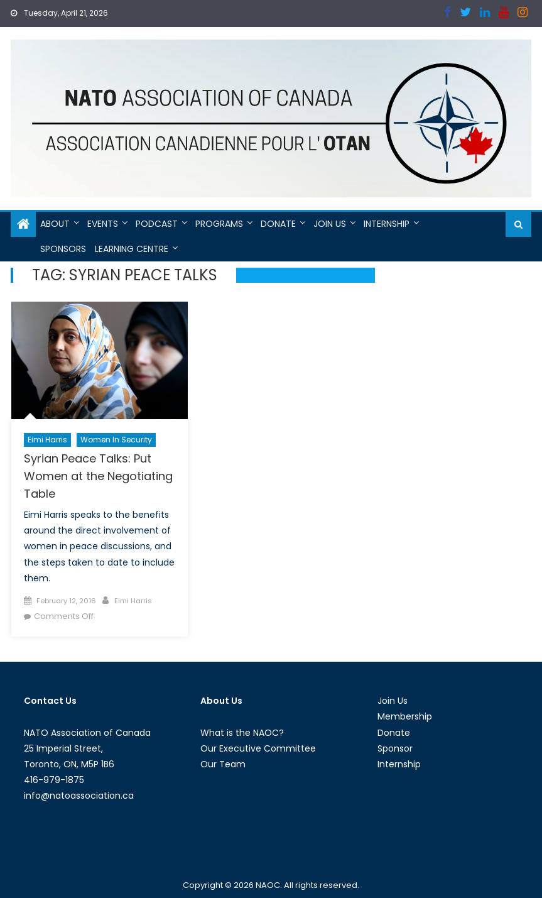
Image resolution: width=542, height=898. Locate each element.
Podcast (157, 223)
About (55, 223)
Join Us (329, 223)
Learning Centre (131, 249)
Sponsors (63, 249)
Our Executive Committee (258, 748)
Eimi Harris (47, 439)
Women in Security (116, 439)
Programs (219, 223)
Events (102, 223)
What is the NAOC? (242, 732)
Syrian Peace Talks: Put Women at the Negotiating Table (98, 476)
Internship (386, 223)
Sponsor (395, 748)
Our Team (223, 764)
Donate (278, 223)
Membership (404, 716)
